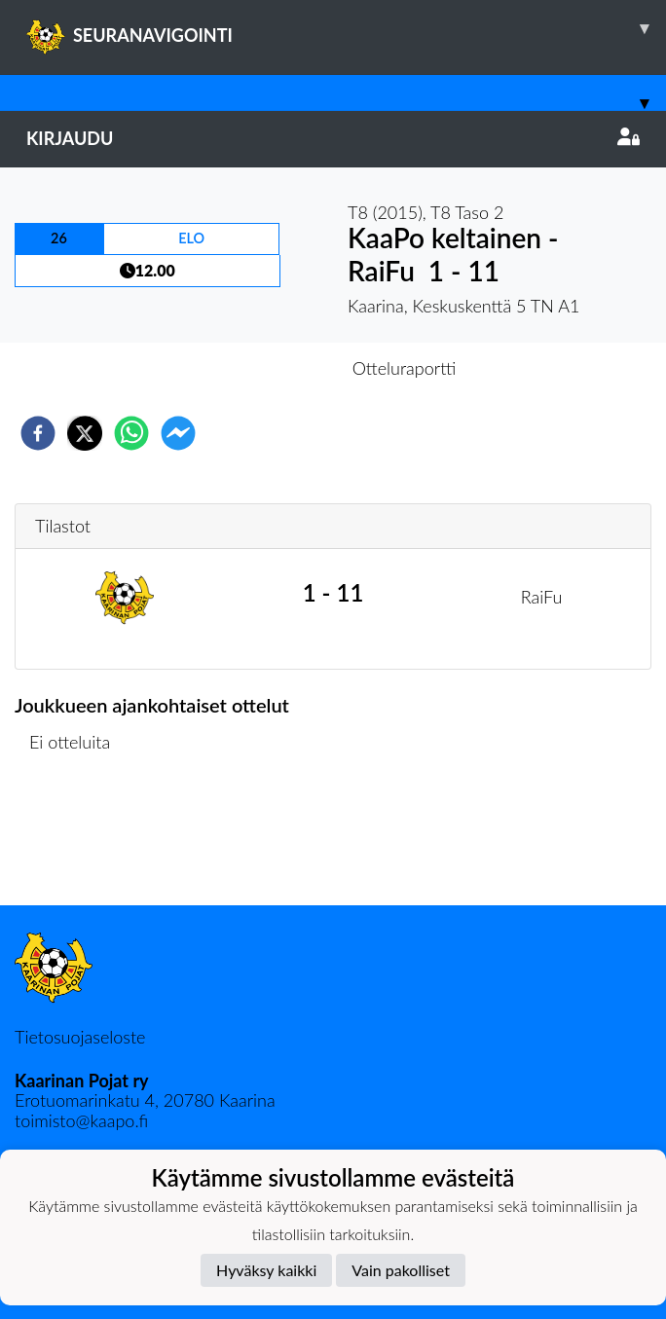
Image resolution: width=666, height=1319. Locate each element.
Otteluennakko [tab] (265, 368)
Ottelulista (77, 839)
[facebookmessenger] (178, 433)
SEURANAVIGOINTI (346, 28)
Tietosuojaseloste (80, 1036)
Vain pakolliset (401, 1270)
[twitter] (84, 433)
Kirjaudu (333, 138)
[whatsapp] (131, 433)
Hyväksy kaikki (266, 1270)
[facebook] (38, 433)
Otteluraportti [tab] (404, 368)
